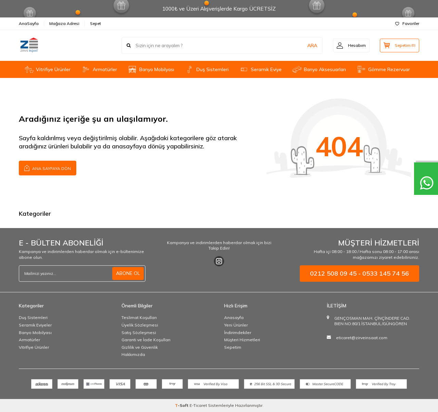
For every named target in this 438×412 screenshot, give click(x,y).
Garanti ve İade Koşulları (145, 339)
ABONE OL (128, 273)
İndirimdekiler (237, 332)
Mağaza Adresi (64, 23)
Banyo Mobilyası (150, 70)
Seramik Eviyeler (35, 325)
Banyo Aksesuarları (319, 69)
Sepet (95, 23)
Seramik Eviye (260, 69)
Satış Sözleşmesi (138, 332)
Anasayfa (234, 317)
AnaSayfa (29, 23)
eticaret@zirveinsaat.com (361, 337)
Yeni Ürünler (236, 325)
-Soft (182, 405)
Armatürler (99, 69)
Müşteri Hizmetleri (242, 339)
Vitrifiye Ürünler (47, 69)
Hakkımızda (133, 354)
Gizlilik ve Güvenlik (139, 347)
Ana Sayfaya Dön (47, 168)
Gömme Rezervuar (383, 69)
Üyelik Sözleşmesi (139, 325)
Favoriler (407, 23)
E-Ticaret (198, 405)
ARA (312, 45)
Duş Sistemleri (206, 69)
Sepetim (232, 347)
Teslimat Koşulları (139, 317)
